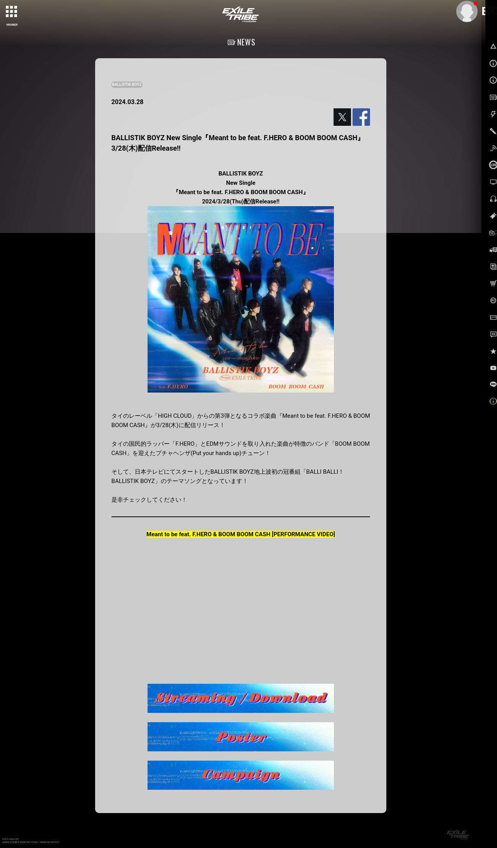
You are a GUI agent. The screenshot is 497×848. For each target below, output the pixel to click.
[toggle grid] (12, 12)
